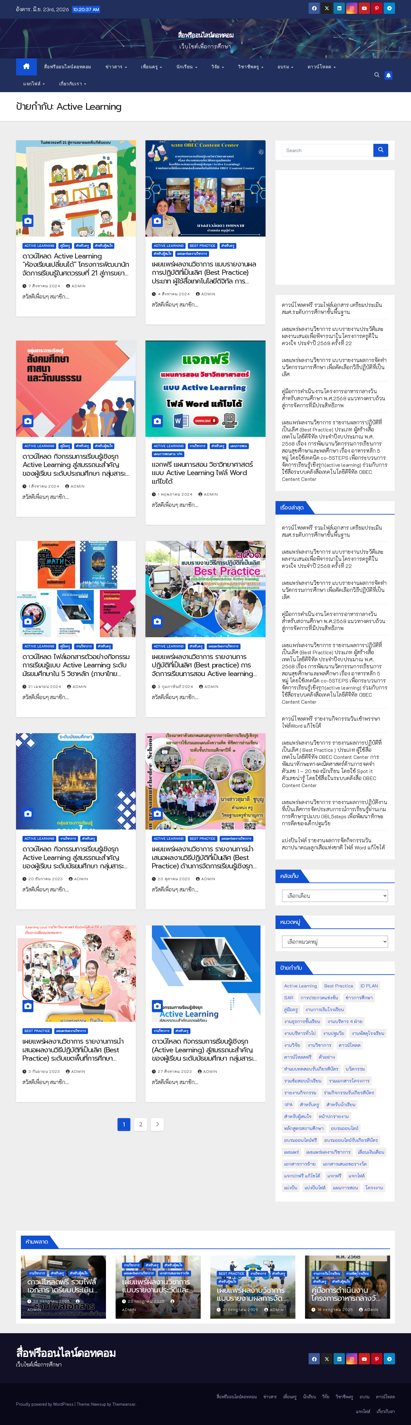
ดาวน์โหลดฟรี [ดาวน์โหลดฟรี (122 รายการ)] (297, 1057)
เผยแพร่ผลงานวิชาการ (192, 254)
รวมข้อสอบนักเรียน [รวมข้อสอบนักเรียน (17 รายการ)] (302, 1081)
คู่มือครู (65, 246)
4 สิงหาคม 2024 (174, 293)
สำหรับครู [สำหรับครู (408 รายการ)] (309, 1104)
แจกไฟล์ (32, 84)
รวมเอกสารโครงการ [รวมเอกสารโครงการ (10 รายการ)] (349, 1081)
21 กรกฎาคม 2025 (241, 1309)
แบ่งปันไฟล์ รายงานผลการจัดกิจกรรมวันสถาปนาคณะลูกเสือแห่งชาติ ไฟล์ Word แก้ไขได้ (333, 844)
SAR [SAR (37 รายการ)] (288, 998)
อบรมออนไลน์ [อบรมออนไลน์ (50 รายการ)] (344, 1128)
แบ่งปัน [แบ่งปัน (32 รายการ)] (290, 1188)
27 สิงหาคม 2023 (175, 1071)
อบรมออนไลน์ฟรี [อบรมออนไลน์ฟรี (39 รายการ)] (300, 1140)
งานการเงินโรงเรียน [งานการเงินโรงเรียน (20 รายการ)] (324, 1009)
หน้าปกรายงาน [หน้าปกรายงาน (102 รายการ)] (334, 1116)
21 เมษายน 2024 (46, 686)
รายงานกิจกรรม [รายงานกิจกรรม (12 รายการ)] (300, 1093)
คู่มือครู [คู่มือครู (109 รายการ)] (291, 1009)
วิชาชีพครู (249, 67)
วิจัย (216, 67)
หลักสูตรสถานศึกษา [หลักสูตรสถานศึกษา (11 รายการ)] (304, 1128)
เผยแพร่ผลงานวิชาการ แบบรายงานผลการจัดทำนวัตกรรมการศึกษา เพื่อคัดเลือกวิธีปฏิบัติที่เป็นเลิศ (334, 367)
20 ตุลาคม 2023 (174, 878)
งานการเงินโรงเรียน (326, 1274)
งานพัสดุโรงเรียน (357, 1274)
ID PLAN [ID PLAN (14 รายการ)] (369, 986)
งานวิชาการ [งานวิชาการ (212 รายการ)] (319, 1045)
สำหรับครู (82, 246)
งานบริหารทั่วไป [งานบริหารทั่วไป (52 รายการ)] (300, 1033)
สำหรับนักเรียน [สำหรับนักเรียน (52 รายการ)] (341, 1104)
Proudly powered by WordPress (45, 1404)
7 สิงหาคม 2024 (45, 285)
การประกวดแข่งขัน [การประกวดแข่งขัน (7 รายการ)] (319, 998)
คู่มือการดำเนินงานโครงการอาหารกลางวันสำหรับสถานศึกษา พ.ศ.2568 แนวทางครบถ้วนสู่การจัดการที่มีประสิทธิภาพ (334, 398)
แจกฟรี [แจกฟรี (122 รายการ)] (334, 1176)
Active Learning (39, 246)
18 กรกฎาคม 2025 (336, 1309)
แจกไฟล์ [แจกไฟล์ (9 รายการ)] (357, 1176)
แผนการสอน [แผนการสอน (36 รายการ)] (345, 1188)
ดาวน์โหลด (320, 67)
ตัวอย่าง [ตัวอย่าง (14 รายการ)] (327, 1057)
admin (76, 285)
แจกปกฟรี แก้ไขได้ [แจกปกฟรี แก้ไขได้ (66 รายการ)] (302, 1176)
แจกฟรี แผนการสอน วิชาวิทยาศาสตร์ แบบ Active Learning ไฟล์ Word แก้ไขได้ (202, 473)
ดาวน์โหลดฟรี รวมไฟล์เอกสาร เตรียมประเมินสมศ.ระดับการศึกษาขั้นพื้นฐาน (332, 308)
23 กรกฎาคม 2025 (147, 1301)
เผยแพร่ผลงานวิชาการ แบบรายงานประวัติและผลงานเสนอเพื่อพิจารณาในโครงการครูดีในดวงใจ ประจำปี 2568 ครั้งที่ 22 (333, 336)
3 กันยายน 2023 (45, 1071)
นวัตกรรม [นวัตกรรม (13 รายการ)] (355, 1069)
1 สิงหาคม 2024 (45, 486)
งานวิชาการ (198, 446)
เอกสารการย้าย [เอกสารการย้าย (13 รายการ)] (300, 1164)
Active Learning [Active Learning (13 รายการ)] (300, 986)
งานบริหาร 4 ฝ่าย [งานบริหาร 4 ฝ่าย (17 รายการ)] (345, 1021)
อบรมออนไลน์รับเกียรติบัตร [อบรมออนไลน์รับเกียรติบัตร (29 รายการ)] (351, 1140)
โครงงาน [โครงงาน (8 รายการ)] (374, 1188)
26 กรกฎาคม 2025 (52, 1301)
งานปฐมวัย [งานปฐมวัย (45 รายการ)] (333, 1033)
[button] (377, 75)
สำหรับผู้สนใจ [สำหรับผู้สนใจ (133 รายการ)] (297, 1116)
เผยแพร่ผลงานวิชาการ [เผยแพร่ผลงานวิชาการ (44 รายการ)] (328, 1152)
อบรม (284, 67)
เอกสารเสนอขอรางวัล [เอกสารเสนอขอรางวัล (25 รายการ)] (345, 1164)
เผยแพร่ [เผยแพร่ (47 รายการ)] (291, 1152)
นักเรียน (185, 67)
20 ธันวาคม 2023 (46, 878)
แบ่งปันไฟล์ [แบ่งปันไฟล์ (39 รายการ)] (315, 1188)
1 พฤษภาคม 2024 (176, 494)
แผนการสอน (239, 446)
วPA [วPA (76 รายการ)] (288, 1104)
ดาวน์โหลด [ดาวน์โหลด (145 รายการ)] (350, 1045)
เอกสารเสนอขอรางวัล (174, 1273)
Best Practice (202, 246)
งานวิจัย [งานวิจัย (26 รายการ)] (292, 1045)
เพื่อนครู (150, 67)
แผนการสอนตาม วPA (168, 454)
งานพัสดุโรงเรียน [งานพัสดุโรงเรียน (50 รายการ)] (368, 1033)
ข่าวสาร (114, 67)
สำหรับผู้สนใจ (103, 246)
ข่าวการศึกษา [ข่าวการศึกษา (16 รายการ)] (359, 998)
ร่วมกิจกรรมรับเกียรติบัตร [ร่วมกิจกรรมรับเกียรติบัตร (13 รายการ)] (349, 1093)
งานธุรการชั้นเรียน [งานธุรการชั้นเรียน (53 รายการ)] (302, 1021)
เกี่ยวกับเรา (71, 84)
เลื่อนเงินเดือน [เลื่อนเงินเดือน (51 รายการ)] (371, 1152)
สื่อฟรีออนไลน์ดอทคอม (205, 35)
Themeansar (123, 1404)
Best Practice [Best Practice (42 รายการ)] (338, 986)
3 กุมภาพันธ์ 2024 (176, 686)
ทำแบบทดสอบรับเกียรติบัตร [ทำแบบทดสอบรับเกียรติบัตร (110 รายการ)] (311, 1069)
